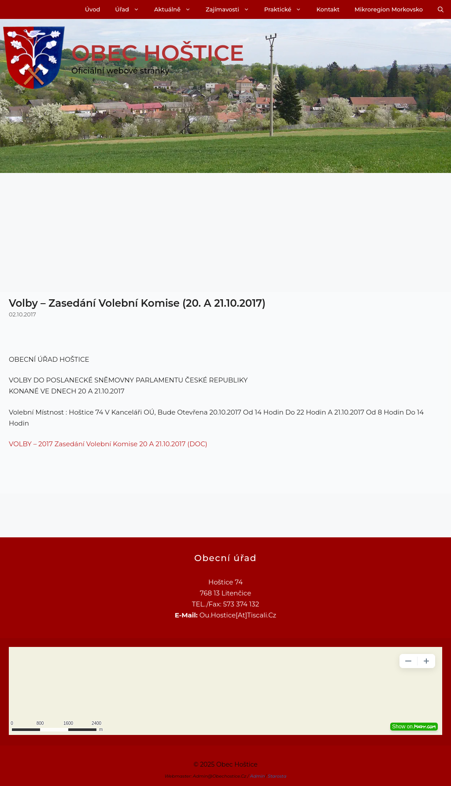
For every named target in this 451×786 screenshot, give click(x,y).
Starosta (277, 776)
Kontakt (327, 9)
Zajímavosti (231, 9)
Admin (257, 776)
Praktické (286, 9)
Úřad (131, 9)
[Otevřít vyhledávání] (440, 9)
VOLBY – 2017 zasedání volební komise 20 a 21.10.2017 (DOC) (108, 444)
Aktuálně (176, 9)
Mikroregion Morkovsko (389, 9)
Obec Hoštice (157, 53)
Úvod (92, 9)
